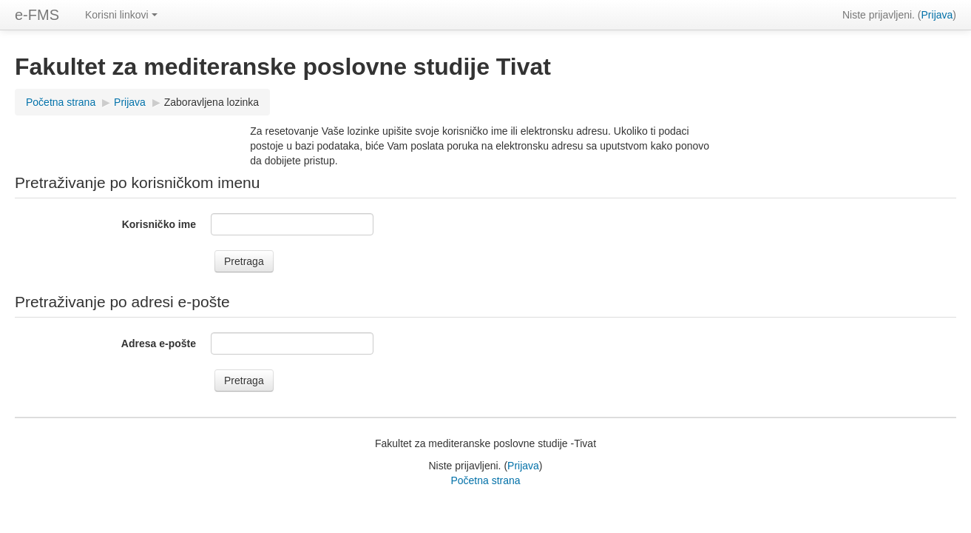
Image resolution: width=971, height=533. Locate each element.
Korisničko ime (159, 224)
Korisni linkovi (121, 15)
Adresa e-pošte (158, 343)
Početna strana (60, 102)
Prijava (937, 15)
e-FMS (37, 15)
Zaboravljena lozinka (211, 102)
